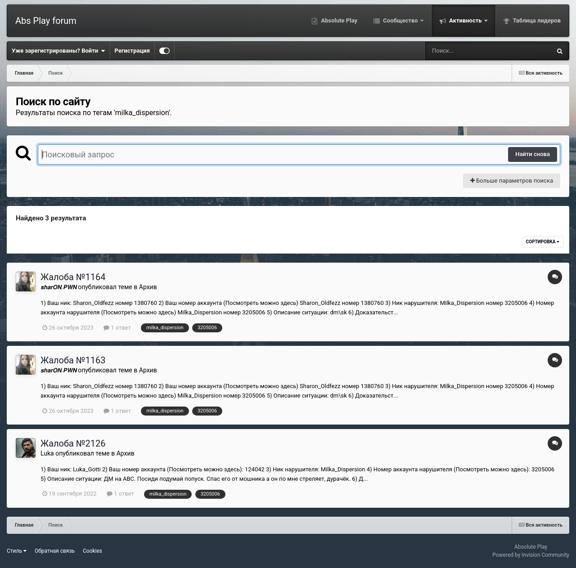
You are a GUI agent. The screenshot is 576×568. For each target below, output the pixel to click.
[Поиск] (471, 51)
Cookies (92, 551)
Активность (465, 20)
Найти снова (532, 154)
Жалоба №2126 (72, 443)
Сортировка (542, 241)
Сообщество (400, 20)
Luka (47, 453)
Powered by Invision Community (530, 555)
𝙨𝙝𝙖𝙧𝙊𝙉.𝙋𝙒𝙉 (58, 287)
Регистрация (132, 50)
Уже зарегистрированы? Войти (58, 51)
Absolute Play (338, 20)
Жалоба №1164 (72, 277)
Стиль (17, 551)
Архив (148, 287)
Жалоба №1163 (72, 360)
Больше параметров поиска (511, 180)
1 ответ (117, 327)
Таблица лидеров (536, 20)
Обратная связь (55, 551)
